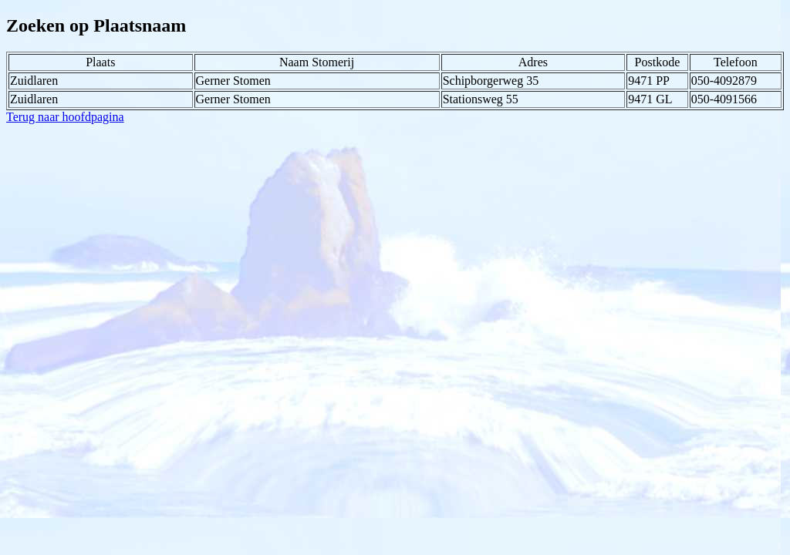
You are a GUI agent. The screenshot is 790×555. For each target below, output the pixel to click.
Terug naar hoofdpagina (65, 116)
